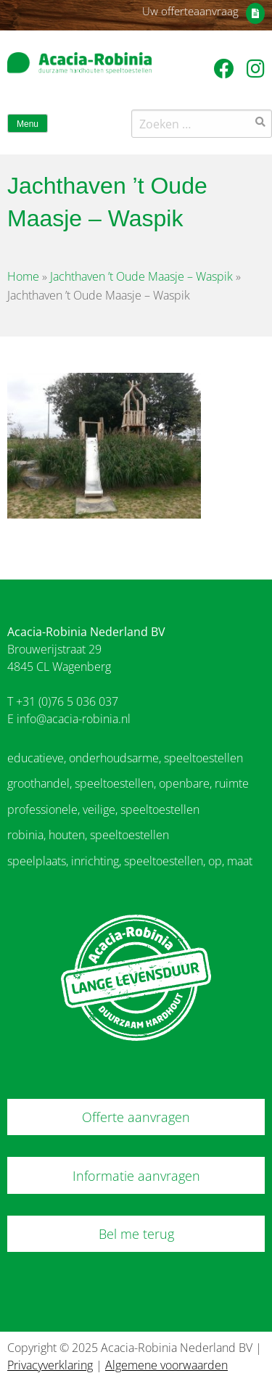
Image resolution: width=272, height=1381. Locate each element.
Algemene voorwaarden (166, 1365)
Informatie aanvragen (136, 1175)
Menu (27, 124)
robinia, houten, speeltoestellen (88, 835)
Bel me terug (136, 1233)
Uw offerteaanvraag (190, 11)
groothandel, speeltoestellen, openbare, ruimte (128, 783)
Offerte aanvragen (136, 1117)
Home (23, 276)
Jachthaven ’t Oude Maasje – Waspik (141, 276)
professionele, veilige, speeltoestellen (103, 809)
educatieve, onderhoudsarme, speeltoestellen (125, 758)
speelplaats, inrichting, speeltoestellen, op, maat (129, 861)
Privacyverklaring (50, 1365)
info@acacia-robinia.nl (74, 719)
